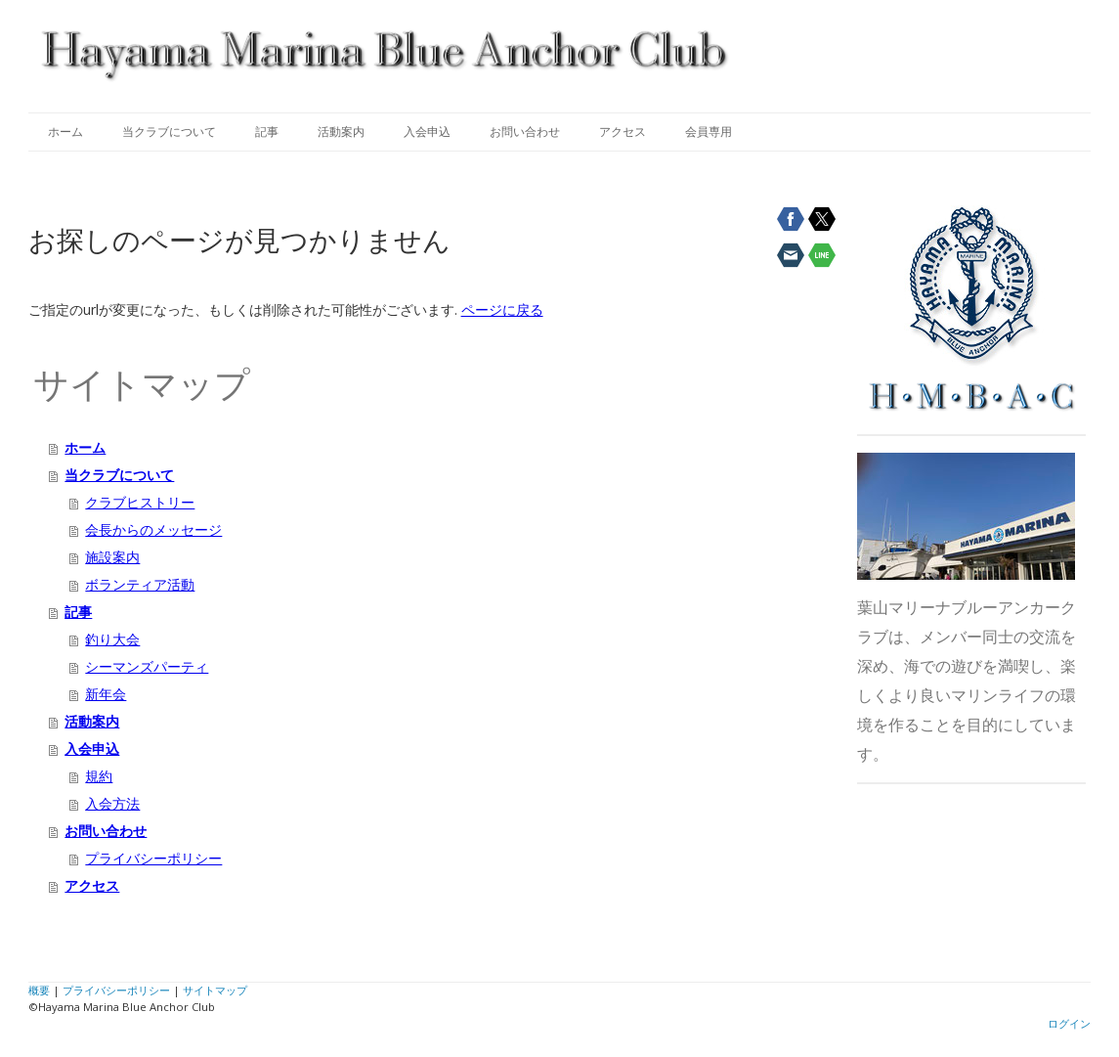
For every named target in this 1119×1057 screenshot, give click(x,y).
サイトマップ (215, 990)
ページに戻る (502, 309)
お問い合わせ (525, 131)
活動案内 (341, 131)
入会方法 (112, 803)
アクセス (622, 131)
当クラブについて (169, 131)
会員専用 (708, 131)
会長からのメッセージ (153, 529)
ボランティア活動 (139, 584)
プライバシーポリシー (153, 858)
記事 (267, 131)
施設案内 (112, 557)
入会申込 (427, 131)
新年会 (105, 693)
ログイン (1069, 1023)
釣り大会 (112, 639)
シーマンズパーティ (146, 666)
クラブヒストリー (139, 502)
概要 (39, 990)
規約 (98, 776)
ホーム (65, 131)
